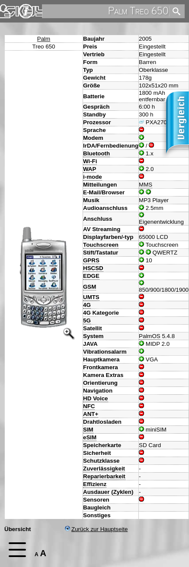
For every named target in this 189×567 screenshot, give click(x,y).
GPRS (91, 260)
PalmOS (149, 336)
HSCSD (93, 268)
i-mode (92, 177)
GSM (89, 287)
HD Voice (95, 398)
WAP (89, 169)
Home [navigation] (12, 9)
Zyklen (122, 492)
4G (87, 305)
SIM (88, 429)
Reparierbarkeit (104, 476)
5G (87, 320)
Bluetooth (96, 153)
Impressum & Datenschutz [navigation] (26, 11)
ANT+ (90, 414)
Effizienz (94, 484)
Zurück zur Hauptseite (96, 529)
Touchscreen (101, 245)
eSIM (89, 437)
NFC (89, 406)
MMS (145, 184)
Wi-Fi (90, 161)
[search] (104, 11)
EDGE (91, 276)
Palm (43, 38)
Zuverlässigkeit (104, 468)
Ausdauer (96, 492)
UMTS (91, 297)
